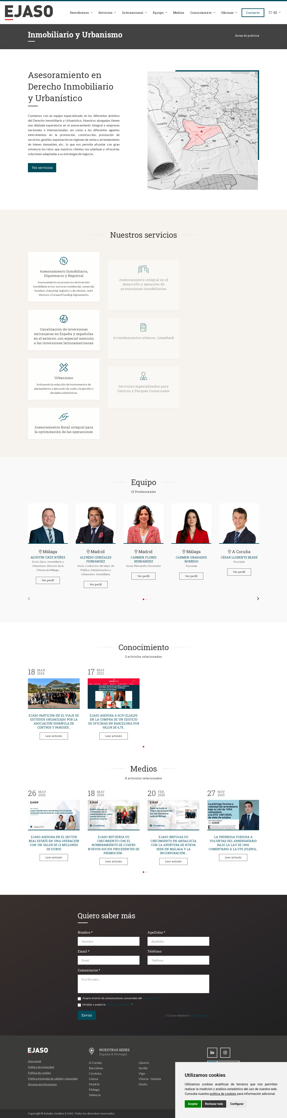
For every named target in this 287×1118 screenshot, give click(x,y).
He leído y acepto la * (108, 1004)
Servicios (105, 13)
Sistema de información (42, 1084)
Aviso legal (34, 1061)
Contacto (253, 13)
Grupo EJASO (150, 998)
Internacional (132, 13)
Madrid (94, 1084)
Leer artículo (53, 736)
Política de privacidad (41, 1067)
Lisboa (93, 1079)
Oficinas (227, 13)
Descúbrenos (79, 13)
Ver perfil (48, 580)
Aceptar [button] (193, 1103)
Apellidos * (156, 932)
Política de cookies (39, 1072)
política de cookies (223, 1094)
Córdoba (95, 1073)
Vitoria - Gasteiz (150, 1079)
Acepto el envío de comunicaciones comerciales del (120, 998)
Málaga (94, 1089)
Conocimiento (201, 13)
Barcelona (96, 1068)
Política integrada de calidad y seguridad (53, 1078)
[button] (29, 598)
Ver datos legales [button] (199, 1015)
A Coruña (95, 1062)
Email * (83, 951)
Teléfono (154, 951)
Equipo (158, 13)
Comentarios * (89, 970)
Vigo (142, 1073)
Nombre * (85, 932)
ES (273, 13)
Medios (178, 13)
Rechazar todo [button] (214, 1103)
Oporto (144, 1062)
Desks (143, 1084)
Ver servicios (42, 167)
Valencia (94, 1095)
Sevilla (143, 1068)
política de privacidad (118, 1004)
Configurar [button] (237, 1103)
